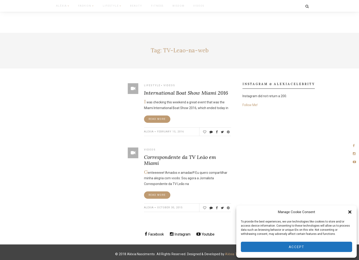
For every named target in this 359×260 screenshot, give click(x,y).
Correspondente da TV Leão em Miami (180, 159)
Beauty (124, 5)
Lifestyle (102, 5)
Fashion (79, 5)
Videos (178, 5)
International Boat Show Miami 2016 (186, 91)
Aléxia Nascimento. (141, 253)
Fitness (142, 5)
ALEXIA (149, 130)
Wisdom (160, 5)
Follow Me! (250, 103)
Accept (296, 247)
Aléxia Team (234, 253)
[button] (350, 212)
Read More (157, 117)
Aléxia (59, 5)
